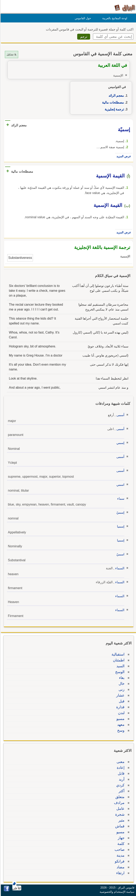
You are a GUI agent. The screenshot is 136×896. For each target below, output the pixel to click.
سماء (120, 498)
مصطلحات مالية (112, 102)
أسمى (120, 415)
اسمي (120, 484)
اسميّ (120, 554)
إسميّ (120, 512)
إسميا (120, 526)
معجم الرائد (115, 95)
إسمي (120, 443)
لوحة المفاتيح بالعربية (114, 18)
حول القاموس (82, 18)
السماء (119, 568)
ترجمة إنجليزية (113, 109)
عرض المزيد (123, 156)
